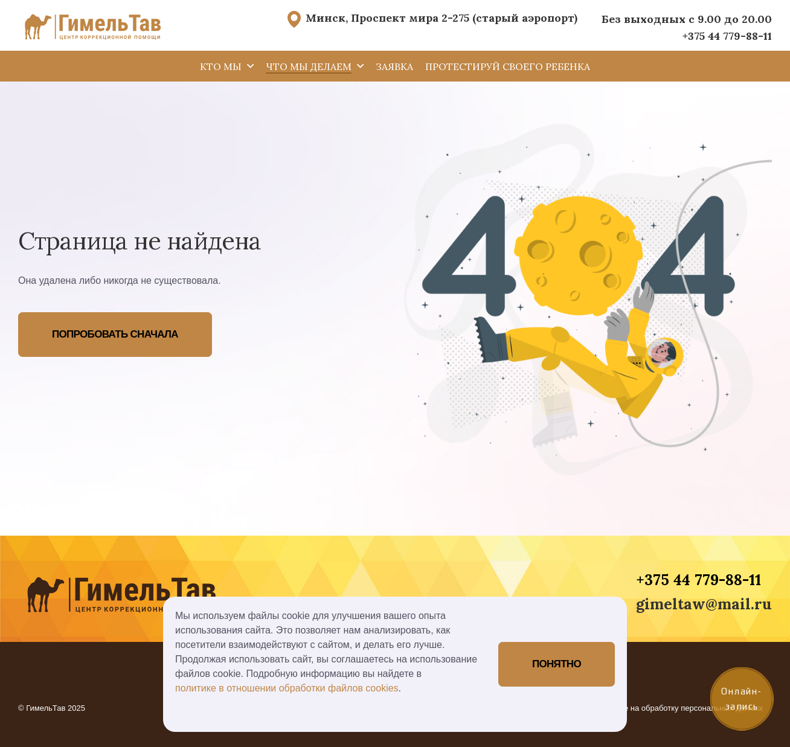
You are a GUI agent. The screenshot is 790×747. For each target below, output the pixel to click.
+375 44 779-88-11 (727, 36)
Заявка (394, 66)
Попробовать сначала (115, 334)
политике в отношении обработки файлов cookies (287, 688)
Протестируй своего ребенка (507, 66)
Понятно (556, 664)
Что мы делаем (309, 66)
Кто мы (221, 66)
